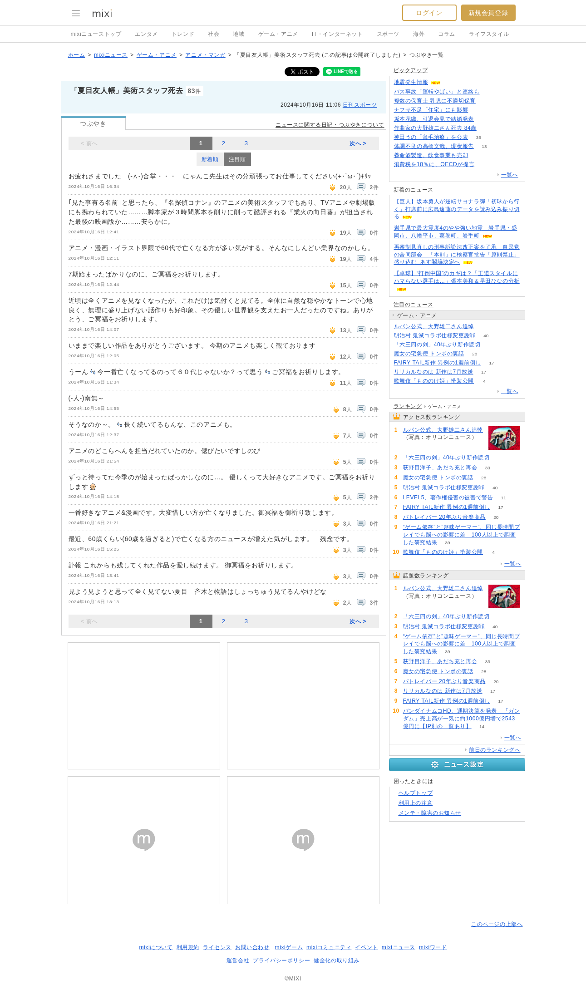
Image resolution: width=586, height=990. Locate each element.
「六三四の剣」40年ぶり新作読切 (437, 344)
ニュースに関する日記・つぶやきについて (330, 125)
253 (485, 164)
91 (484, 326)
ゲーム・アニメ (278, 34)
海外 (418, 34)
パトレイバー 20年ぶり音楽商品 (444, 517)
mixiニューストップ (96, 34)
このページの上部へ (496, 924)
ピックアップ (411, 70)
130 (479, 110)
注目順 (237, 159)
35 (478, 137)
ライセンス (217, 947)
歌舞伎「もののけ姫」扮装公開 (434, 381)
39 (447, 542)
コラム (446, 34)
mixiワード (433, 947)
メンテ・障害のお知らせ (430, 813)
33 (487, 467)
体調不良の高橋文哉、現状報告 (434, 146)
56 (485, 101)
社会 (213, 34)
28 (474, 353)
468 (487, 128)
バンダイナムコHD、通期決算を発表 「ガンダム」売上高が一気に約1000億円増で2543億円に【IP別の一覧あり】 (461, 718)
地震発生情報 (411, 82)
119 (490, 91)
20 (495, 517)
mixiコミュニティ (328, 947)
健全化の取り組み (336, 960)
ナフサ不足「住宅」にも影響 (431, 110)
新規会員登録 (488, 12)
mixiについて (155, 947)
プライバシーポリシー (281, 960)
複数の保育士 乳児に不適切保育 (435, 101)
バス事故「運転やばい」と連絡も (437, 92)
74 (478, 155)
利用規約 (188, 947)
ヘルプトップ (416, 793)
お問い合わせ (252, 947)
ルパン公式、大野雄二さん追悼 (434, 326)
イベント (366, 947)
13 (484, 146)
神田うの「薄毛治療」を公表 (431, 137)
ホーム (76, 55)
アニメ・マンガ (205, 55)
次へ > (358, 143)
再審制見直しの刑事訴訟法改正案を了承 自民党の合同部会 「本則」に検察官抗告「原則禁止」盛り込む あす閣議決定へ (457, 255)
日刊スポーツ (360, 105)
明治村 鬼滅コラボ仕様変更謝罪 (435, 335)
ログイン (429, 12)
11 (503, 497)
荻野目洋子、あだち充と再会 (440, 467)
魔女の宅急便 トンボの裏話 (429, 353)
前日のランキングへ (494, 750)
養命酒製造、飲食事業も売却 (431, 155)
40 (485, 335)
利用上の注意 (416, 803)
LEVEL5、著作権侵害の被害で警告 (448, 497)
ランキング (408, 406)
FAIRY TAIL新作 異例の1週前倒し (437, 363)
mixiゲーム (289, 947)
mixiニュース (111, 55)
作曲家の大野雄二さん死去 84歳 (435, 128)
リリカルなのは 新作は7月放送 (433, 372)
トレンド (183, 34)
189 (484, 119)
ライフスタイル (489, 34)
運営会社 (238, 960)
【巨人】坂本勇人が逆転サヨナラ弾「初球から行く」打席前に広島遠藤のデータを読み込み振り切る (457, 209)
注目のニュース (413, 304)
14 (481, 726)
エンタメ (146, 34)
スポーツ (388, 34)
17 (491, 362)
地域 (238, 34)
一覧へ (509, 175)
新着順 (210, 159)
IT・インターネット (337, 34)
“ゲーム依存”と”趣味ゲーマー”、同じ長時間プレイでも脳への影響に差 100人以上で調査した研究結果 (461, 535)
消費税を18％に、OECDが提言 (434, 164)
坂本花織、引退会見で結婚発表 (434, 119)
